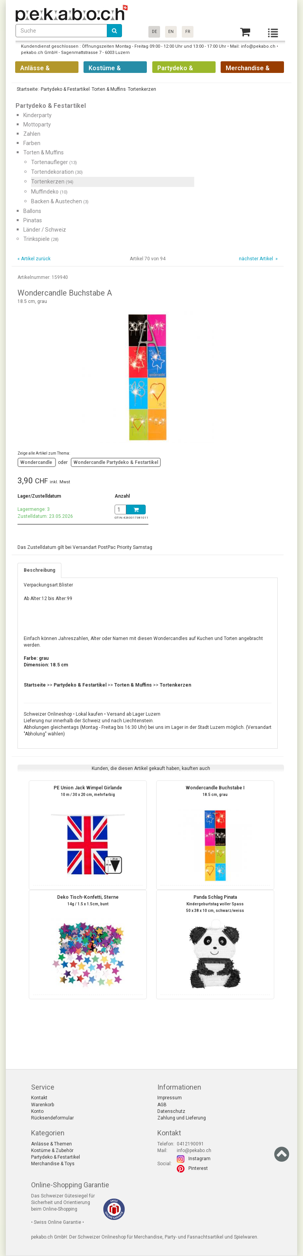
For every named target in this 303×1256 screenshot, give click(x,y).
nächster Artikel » (258, 258)
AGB (162, 1104)
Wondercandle (36, 462)
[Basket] (245, 32)
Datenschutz (171, 1111)
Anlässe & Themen (51, 1144)
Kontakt (39, 1097)
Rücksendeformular (52, 1118)
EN (171, 31)
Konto (37, 1111)
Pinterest (198, 1168)
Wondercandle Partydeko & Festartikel (115, 462)
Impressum (169, 1097)
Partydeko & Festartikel (55, 1157)
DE (154, 31)
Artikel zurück (35, 258)
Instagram (199, 1158)
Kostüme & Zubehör (52, 1150)
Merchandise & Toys (53, 1163)
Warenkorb (42, 1104)
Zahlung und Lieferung (181, 1118)
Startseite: (27, 89)
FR (187, 31)
